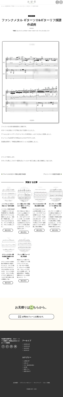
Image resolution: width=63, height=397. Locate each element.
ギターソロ (35, 30)
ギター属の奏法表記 (29, 365)
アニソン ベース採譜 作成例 (51, 174)
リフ (48, 30)
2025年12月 (27, 344)
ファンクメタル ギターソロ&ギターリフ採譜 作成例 (26, 6)
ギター (30, 30)
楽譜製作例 (7, 6)
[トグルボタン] (61, 2)
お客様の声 (26, 361)
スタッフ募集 (46, 382)
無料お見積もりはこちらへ (31, 147)
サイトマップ (37, 382)
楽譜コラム (26, 369)
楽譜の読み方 (27, 371)
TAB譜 (12, 6)
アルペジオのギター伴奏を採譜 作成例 (14, 174)
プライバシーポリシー (25, 382)
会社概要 (15, 382)
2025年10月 (27, 346)
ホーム (2, 6)
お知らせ (26, 363)
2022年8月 (26, 348)
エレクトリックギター (22, 30)
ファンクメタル (43, 30)
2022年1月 (26, 350)
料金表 (31, 153)
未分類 (25, 367)
